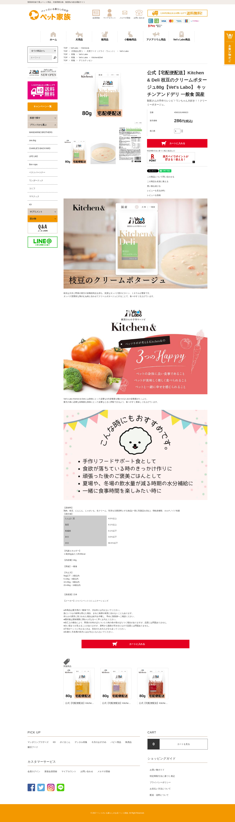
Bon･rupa (33, 164)
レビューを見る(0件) (156, 190)
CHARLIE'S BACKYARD (39, 148)
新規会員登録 (51, 771)
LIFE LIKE (33, 156)
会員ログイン (34, 771)
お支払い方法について (160, 788)
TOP (65, 48)
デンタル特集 (81, 742)
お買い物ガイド (157, 770)
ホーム (53, 36)
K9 (30, 204)
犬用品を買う (77, 51)
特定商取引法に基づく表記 (162, 776)
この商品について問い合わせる (160, 177)
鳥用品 (128, 742)
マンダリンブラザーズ (38, 742)
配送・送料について (159, 795)
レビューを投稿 (154, 195)
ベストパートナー (37, 172)
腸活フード (33, 747)
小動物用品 (130, 36)
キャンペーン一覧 (43, 106)
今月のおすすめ (99, 742)
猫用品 (104, 36)
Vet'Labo (74, 48)
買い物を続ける (154, 186)
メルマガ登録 (103, 771)
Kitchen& (85, 48)
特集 (73, 54)
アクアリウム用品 (156, 36)
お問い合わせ (86, 771)
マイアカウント (68, 771)
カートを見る (183, 744)
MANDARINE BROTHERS (40, 132)
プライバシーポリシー (160, 782)
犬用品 (79, 36)
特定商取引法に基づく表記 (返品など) (161, 151)
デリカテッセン (85, 60)
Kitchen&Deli (97, 57)
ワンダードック (36, 180)
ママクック (34, 196)
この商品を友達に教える (157, 181)
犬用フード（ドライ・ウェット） (101, 51)
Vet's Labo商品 (181, 36)
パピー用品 (116, 742)
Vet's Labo (124, 51)
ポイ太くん (65, 742)
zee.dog (32, 140)
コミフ (32, 188)
